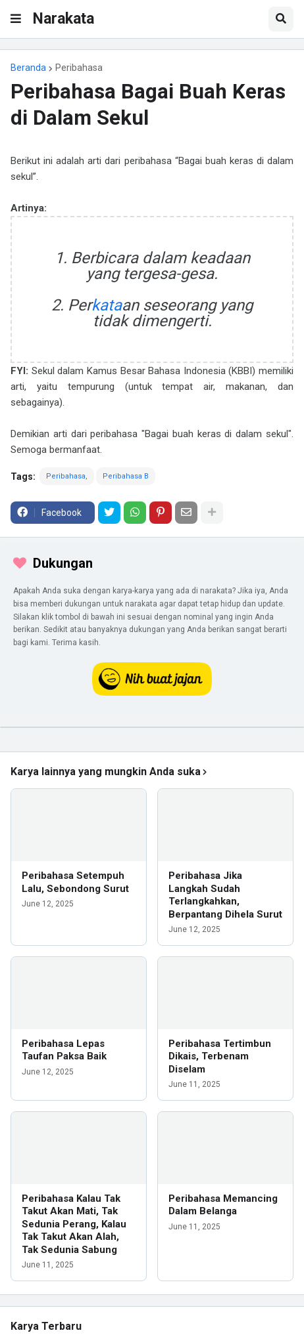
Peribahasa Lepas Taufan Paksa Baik (64, 1050)
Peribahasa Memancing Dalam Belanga (223, 1205)
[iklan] (152, 727)
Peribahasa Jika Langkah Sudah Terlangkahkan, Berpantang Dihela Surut (225, 895)
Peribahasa (79, 67)
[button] (16, 19)
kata (106, 305)
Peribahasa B (126, 476)
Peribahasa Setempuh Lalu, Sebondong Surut (75, 882)
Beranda (28, 67)
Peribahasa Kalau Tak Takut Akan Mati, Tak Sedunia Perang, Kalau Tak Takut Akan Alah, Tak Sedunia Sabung (74, 1224)
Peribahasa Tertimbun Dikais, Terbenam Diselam (219, 1056)
